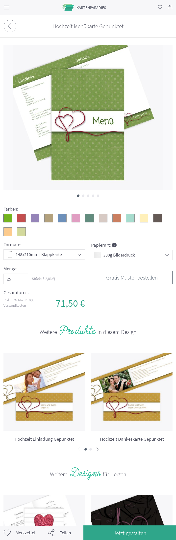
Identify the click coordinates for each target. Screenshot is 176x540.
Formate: (12, 244)
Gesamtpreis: (16, 292)
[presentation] (79, 449)
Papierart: (104, 244)
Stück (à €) (43, 278)
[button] (78, 195)
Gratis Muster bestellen (132, 277)
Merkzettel (19, 532)
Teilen (59, 532)
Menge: (10, 268)
